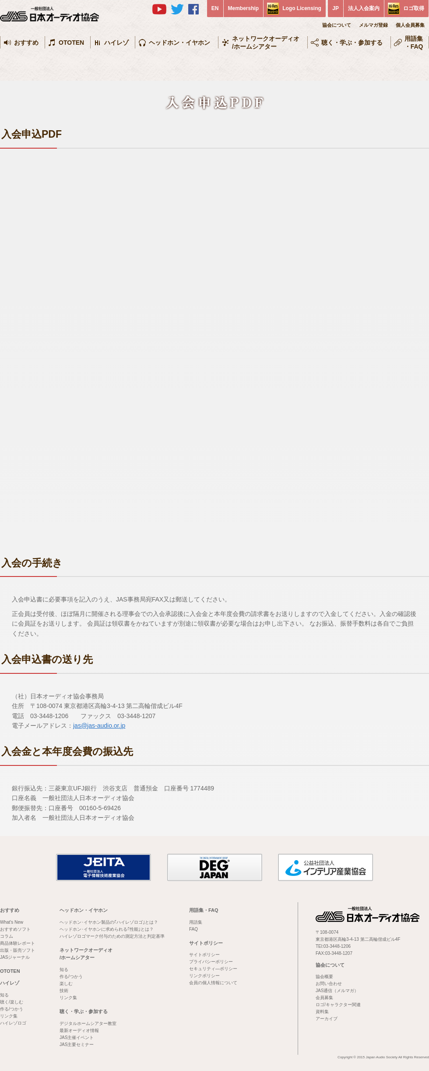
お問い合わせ (329, 983)
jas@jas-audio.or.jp (99, 725)
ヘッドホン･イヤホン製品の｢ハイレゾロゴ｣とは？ (109, 922)
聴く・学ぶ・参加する (352, 42)
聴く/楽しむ (11, 1002)
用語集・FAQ (413, 42)
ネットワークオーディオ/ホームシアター (265, 42)
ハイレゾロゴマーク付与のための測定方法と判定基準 (112, 936)
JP (335, 8)
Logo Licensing (301, 8)
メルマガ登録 (373, 25)
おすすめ (26, 42)
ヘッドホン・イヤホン (179, 42)
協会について (336, 25)
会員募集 (324, 997)
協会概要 (324, 976)
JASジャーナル (15, 957)
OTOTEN (71, 42)
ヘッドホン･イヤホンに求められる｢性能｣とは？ (107, 929)
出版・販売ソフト (17, 950)
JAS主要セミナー (77, 1044)
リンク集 (9, 1016)
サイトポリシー (206, 943)
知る (4, 995)
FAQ (193, 929)
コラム (6, 936)
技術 (64, 990)
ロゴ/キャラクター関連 (338, 1004)
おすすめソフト (15, 929)
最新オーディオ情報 (79, 1030)
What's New (11, 922)
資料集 (322, 1011)
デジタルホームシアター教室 (88, 1023)
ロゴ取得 (413, 8)
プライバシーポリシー (211, 961)
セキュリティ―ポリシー (213, 968)
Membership (243, 8)
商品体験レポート (17, 943)
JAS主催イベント (77, 1037)
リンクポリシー (204, 975)
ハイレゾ (116, 42)
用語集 (195, 922)
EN (215, 8)
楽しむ (66, 983)
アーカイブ (327, 1018)
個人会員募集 (410, 25)
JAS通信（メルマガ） (337, 990)
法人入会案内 (364, 8)
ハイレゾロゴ (13, 1023)
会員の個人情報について (213, 982)
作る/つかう (11, 1009)
